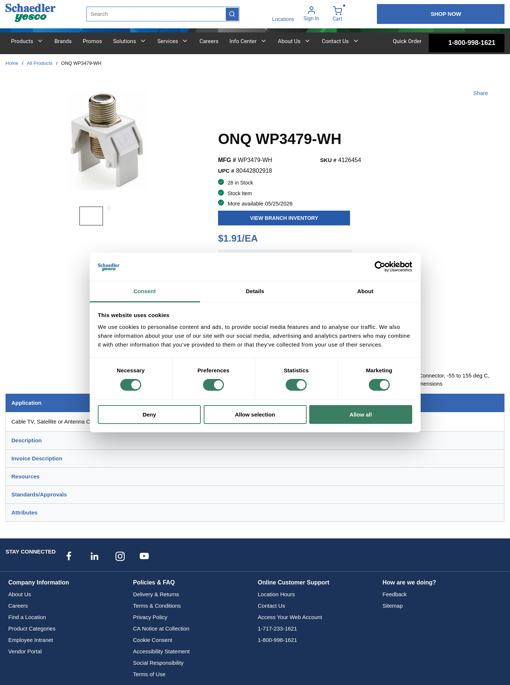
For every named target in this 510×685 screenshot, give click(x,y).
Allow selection (255, 414)
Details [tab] (255, 291)
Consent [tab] (144, 291)
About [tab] (365, 291)
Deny (149, 414)
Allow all (361, 414)
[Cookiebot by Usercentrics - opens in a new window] (380, 266)
